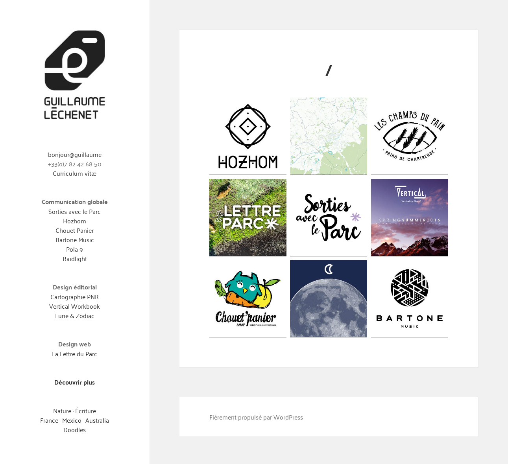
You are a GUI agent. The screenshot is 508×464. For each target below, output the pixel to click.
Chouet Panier (74, 230)
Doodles (74, 429)
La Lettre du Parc (74, 353)
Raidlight (75, 258)
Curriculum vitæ (74, 173)
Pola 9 (74, 248)
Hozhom (74, 220)
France (49, 419)
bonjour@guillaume (75, 154)
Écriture (85, 410)
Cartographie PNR (74, 296)
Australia (97, 419)
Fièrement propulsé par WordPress (256, 416)
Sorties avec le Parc (74, 211)
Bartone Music (74, 239)
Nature (62, 410)
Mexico (72, 419)
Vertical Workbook (74, 305)
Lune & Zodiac (74, 315)
